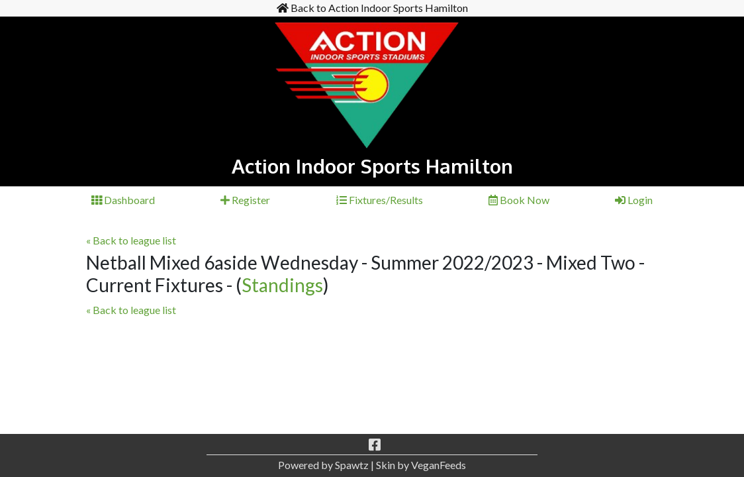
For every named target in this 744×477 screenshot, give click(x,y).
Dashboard (123, 199)
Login (634, 199)
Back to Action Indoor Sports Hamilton (372, 7)
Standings (282, 285)
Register (245, 199)
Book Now (518, 199)
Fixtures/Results (379, 199)
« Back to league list (131, 240)
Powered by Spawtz (323, 464)
